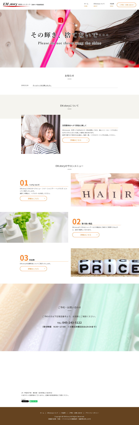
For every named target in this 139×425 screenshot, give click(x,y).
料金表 (112, 5)
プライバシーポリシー (92, 413)
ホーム (86, 5)
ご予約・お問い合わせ (126, 5)
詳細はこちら (75, 140)
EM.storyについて (99, 5)
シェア (23, 399)
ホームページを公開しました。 (42, 85)
